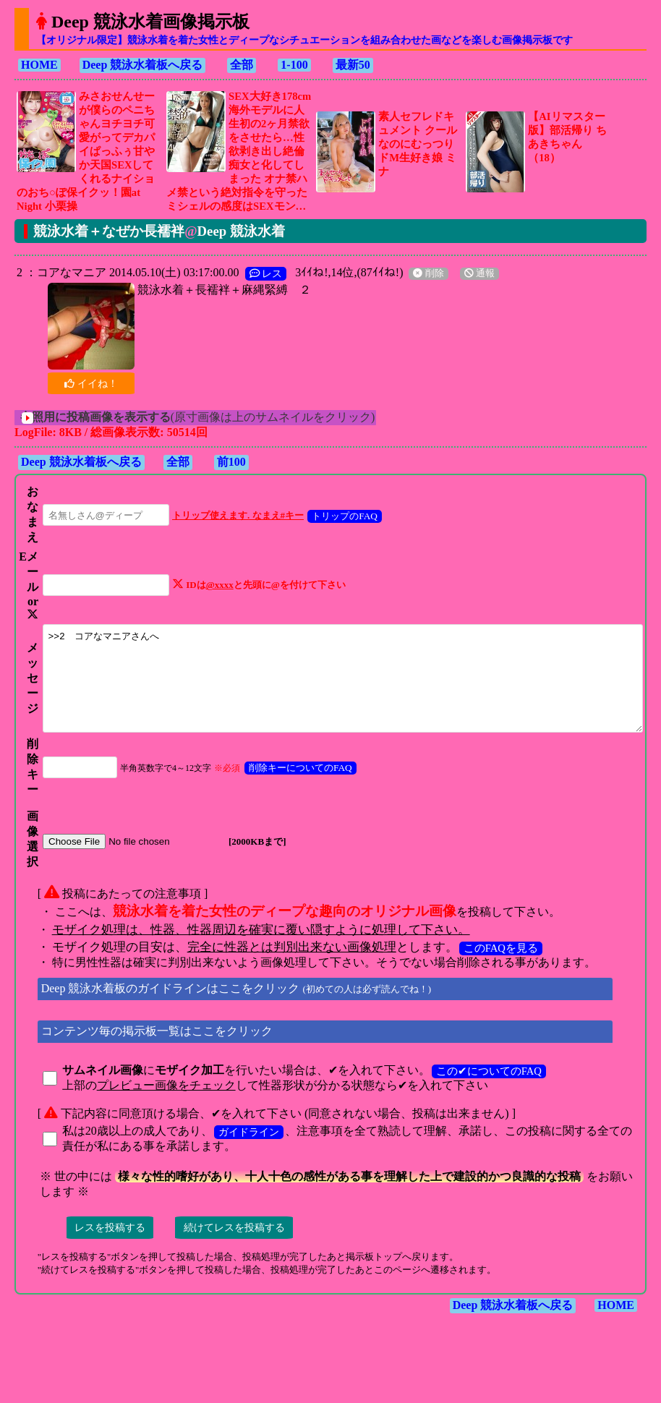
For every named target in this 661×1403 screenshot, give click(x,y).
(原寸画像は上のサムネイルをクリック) (210, 417)
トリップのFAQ (329, 516)
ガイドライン (242, 1164)
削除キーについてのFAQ (285, 800)
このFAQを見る (494, 980)
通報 (473, 273)
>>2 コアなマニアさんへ (341, 701)
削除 (421, 273)
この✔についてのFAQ (482, 1103)
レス (259, 273)
